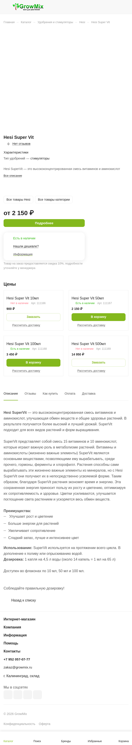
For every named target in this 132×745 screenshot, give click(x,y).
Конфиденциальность (19, 724)
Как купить (50, 393)
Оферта (44, 724)
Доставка (88, 393)
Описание (11, 393)
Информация (15, 635)
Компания (12, 627)
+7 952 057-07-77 (17, 659)
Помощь (11, 643)
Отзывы (30, 393)
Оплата (70, 393)
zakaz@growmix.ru (18, 667)
